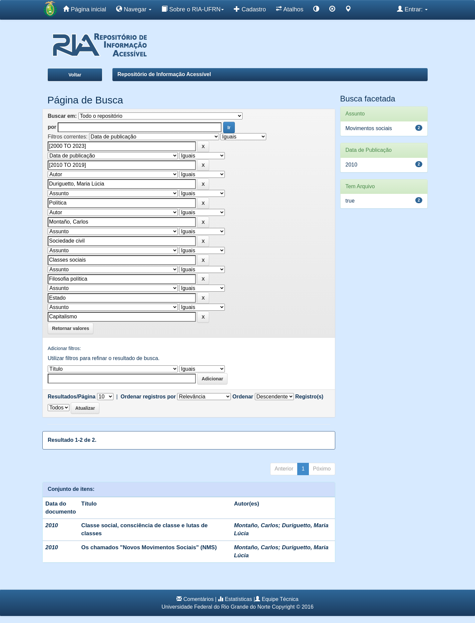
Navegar (133, 9)
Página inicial (84, 9)
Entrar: (412, 9)
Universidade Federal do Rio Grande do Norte (215, 607)
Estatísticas (238, 599)
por (52, 127)
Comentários (198, 599)
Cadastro (250, 9)
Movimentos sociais (369, 128)
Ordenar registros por (148, 396)
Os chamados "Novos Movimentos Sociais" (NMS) (149, 547)
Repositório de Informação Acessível (164, 74)
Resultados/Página (71, 396)
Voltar (74, 74)
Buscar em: (62, 116)
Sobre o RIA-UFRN (192, 9)
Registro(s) (309, 396)
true (350, 201)
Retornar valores (70, 328)
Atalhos (289, 9)
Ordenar (242, 396)
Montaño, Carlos (256, 525)
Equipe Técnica (280, 599)
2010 (352, 165)
